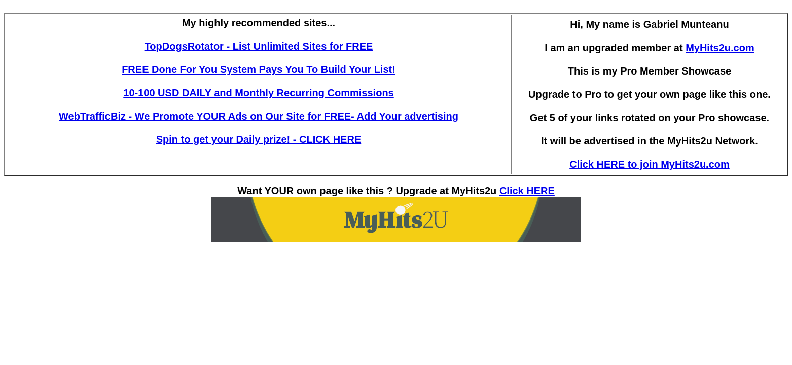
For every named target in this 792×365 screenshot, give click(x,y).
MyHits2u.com (720, 47)
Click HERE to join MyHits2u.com (649, 164)
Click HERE (527, 190)
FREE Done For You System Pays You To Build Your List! (258, 69)
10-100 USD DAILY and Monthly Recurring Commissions (258, 92)
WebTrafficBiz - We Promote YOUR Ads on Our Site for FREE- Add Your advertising (258, 116)
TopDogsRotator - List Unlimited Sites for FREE (259, 46)
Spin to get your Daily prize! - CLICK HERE (258, 139)
